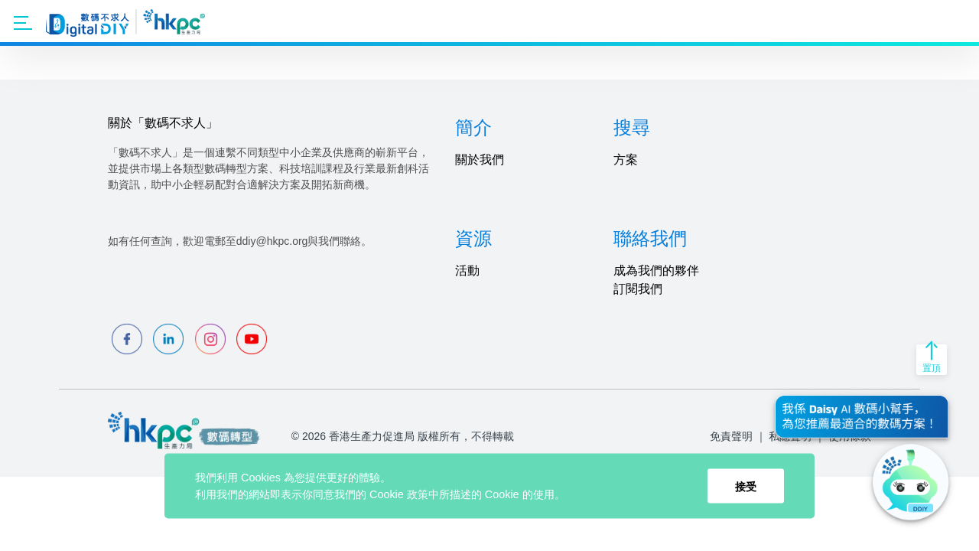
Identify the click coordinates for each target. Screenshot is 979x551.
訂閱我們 (637, 288)
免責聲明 (731, 436)
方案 (625, 159)
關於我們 (479, 159)
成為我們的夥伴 (656, 270)
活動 (467, 270)
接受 (745, 486)
